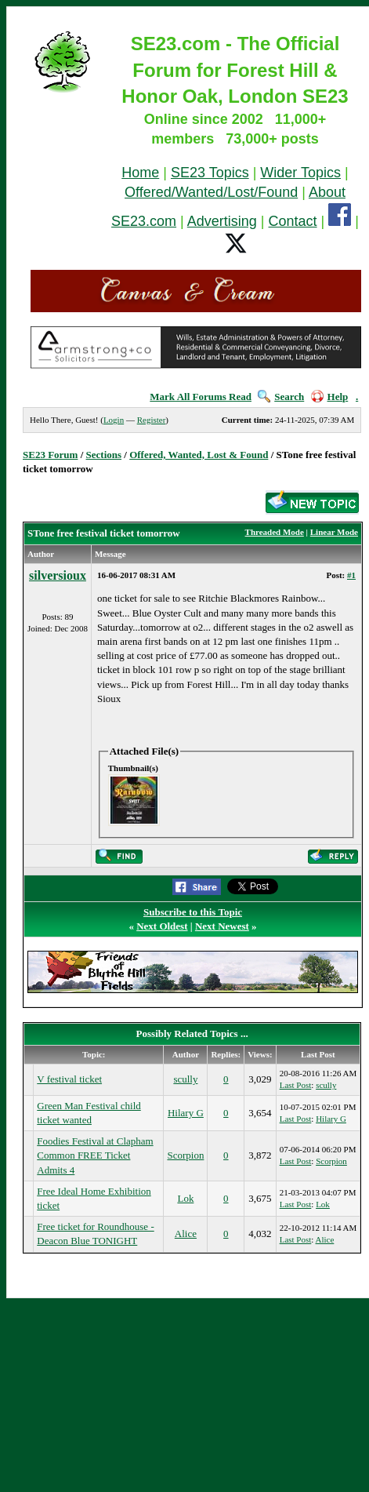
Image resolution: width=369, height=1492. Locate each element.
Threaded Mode (274, 532)
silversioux (57, 575)
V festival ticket (69, 1079)
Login (113, 419)
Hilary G (186, 1113)
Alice (186, 1233)
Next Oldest (161, 926)
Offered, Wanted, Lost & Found (198, 454)
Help (330, 396)
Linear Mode (334, 532)
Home (140, 172)
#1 (351, 575)
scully (185, 1079)
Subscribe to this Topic (192, 912)
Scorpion (185, 1155)
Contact (293, 221)
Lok (185, 1198)
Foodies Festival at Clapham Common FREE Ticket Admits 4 (95, 1155)
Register (151, 419)
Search (281, 396)
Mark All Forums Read (200, 396)
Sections (104, 454)
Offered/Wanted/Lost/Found (211, 192)
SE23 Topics (210, 172)
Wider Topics (300, 172)
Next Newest (222, 926)
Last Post (296, 1085)
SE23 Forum (50, 454)
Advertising (222, 221)
